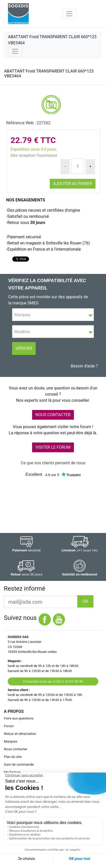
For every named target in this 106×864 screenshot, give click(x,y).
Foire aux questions (19, 718)
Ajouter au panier (72, 183)
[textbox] (53, 314)
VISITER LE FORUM (52, 447)
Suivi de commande (19, 764)
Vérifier (23, 348)
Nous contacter (15, 749)
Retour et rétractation (20, 734)
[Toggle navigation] (69, 14)
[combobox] (53, 314)
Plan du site (13, 757)
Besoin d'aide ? (84, 366)
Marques (10, 741)
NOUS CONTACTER (53, 414)
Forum (9, 726)
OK (85, 601)
